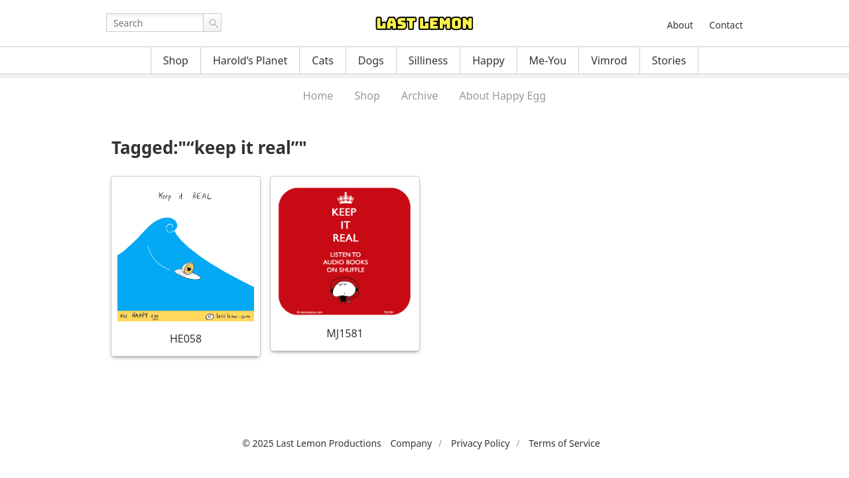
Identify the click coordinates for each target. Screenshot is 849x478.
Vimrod (609, 60)
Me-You (548, 60)
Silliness (428, 60)
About (680, 25)
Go (212, 22)
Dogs (371, 60)
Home (318, 95)
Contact (726, 25)
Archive (419, 95)
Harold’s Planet (250, 60)
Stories (669, 60)
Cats (323, 60)
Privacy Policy (480, 443)
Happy (488, 60)
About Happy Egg (502, 95)
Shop (175, 60)
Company (411, 443)
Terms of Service (564, 443)
